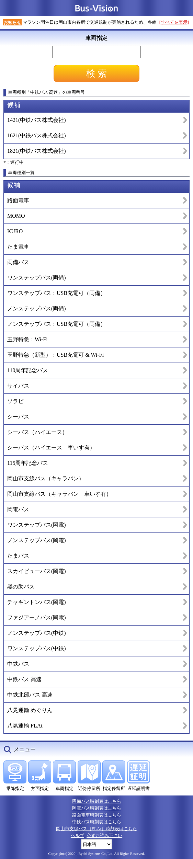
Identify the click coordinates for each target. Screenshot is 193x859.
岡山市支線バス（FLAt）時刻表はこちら (96, 828)
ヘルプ (77, 835)
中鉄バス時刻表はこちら (96, 821)
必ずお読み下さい (104, 835)
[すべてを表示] (174, 22)
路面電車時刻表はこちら (96, 814)
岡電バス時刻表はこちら (96, 808)
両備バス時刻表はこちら (96, 801)
